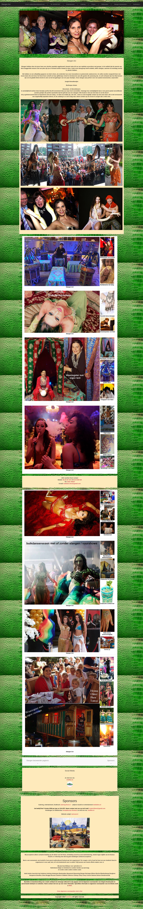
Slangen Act (6, 4)
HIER (70, 885)
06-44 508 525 (77, 480)
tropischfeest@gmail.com (97, 808)
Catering (82, 4)
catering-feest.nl (65, 804)
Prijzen (93, 4)
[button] (37, 761)
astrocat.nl (74, 814)
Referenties (104, 4)
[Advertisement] (71, 904)
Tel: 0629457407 (55, 4)
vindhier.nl (69, 780)
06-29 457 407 (67, 480)
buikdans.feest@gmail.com (72, 483)
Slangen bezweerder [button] (120, 4)
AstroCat (69, 897)
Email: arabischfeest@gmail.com (35, 4)
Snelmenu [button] (136, 4)
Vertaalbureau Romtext (70, 810)
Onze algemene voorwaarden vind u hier (69, 891)
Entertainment (70, 4)
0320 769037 (71, 481)
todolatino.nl (97, 804)
